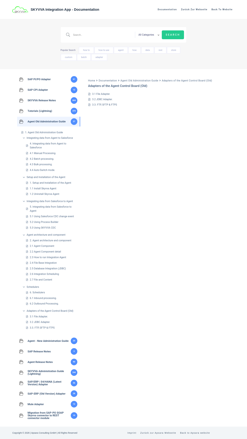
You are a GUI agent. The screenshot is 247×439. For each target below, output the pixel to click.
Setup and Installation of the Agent (46, 177)
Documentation (108, 80)
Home (91, 80)
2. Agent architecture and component (50, 240)
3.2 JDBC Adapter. (40, 322)
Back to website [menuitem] (222, 9)
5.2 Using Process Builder (44, 222)
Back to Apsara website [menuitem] (195, 433)
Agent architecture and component (46, 234)
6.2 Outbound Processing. (44, 303)
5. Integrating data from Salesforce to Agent (51, 208)
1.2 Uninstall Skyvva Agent (44, 193)
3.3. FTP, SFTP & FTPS (42, 327)
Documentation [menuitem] (167, 9)
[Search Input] (103, 35)
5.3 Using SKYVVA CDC (43, 227)
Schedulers (33, 286)
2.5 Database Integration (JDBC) (48, 268)
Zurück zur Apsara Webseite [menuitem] (158, 433)
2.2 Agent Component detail (45, 251)
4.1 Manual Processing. (43, 153)
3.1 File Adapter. (39, 316)
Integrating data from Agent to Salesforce (50, 137)
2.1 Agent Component (42, 245)
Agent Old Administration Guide (139, 80)
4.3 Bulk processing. (41, 164)
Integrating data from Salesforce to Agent (50, 201)
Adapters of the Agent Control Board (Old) (50, 310)
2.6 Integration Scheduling (44, 274)
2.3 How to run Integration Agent (48, 257)
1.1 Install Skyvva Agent (43, 188)
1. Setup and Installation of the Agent (50, 182)
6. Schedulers (37, 292)
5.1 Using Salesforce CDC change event (52, 216)
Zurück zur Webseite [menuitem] (194, 9)
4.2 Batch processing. (42, 158)
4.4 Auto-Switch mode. (42, 170)
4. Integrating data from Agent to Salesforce (48, 145)
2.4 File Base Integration (43, 262)
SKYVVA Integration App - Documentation (65, 9)
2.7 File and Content (41, 279)
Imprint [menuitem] (131, 433)
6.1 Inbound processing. (43, 298)
